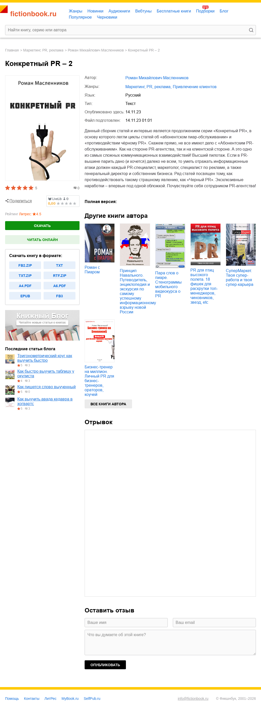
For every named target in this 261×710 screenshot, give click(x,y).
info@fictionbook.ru (193, 698)
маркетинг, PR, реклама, (148, 87)
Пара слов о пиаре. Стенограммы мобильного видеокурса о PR (168, 284)
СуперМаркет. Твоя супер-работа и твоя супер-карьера (239, 278)
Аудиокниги (119, 11)
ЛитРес (51, 698)
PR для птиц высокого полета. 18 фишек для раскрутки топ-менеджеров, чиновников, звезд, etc (204, 286)
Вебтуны (143, 11)
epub (25, 296)
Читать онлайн (42, 240)
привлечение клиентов (195, 87)
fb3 (59, 296)
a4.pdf (25, 286)
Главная (12, 50)
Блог (224, 11)
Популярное (80, 17)
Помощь (12, 698)
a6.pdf (59, 286)
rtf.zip (59, 276)
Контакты (31, 698)
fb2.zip (25, 265)
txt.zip (25, 276)
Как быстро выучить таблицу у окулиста (45, 373)
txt (59, 265)
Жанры (75, 11)
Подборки (205, 11)
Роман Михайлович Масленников (96, 50)
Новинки (95, 11)
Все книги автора (108, 404)
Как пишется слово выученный (46, 387)
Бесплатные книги (174, 11)
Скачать (42, 226)
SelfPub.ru (92, 698)
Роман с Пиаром (92, 269)
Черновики (107, 17)
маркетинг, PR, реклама (43, 50)
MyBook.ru (70, 698)
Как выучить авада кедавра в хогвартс (45, 401)
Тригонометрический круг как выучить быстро (44, 358)
